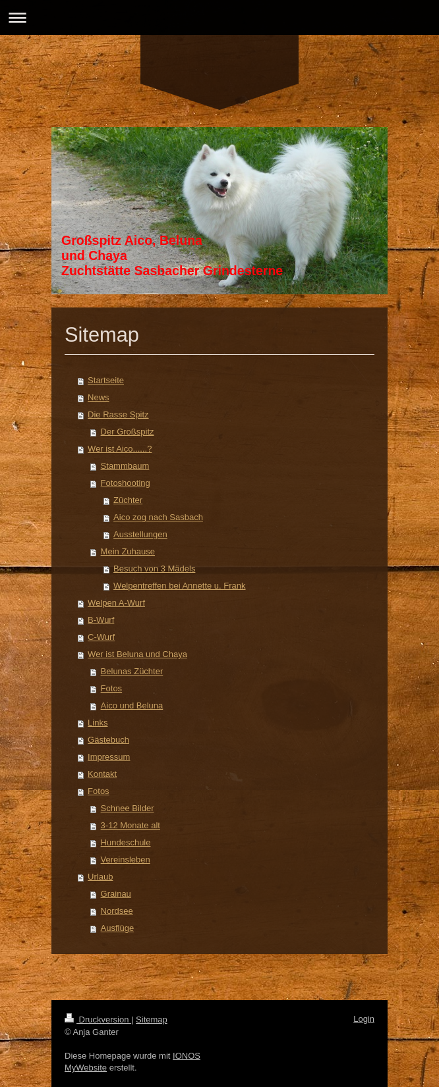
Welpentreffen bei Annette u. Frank (179, 586)
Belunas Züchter (132, 671)
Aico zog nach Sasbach (158, 517)
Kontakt (102, 774)
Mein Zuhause (128, 551)
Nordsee (117, 911)
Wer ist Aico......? (120, 449)
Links (97, 723)
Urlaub (100, 877)
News (98, 397)
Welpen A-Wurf (116, 603)
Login (363, 1019)
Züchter (127, 500)
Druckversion (98, 1019)
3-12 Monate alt (130, 825)
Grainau (116, 894)
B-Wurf (101, 620)
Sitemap (151, 1019)
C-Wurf (101, 637)
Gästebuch (108, 740)
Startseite (106, 380)
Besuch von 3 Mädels (154, 568)
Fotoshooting (125, 483)
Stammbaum (125, 466)
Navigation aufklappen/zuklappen (219, 17)
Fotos (112, 688)
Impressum (109, 757)
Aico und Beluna (132, 705)
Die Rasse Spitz (118, 414)
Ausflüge (117, 928)
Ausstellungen (140, 534)
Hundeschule (126, 842)
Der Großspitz (127, 432)
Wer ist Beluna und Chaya (137, 654)
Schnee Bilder (127, 808)
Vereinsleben (125, 859)
